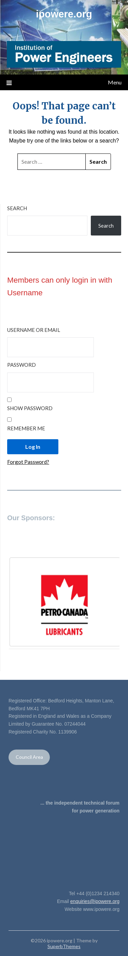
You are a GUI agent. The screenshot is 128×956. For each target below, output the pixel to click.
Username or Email (33, 330)
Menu (115, 82)
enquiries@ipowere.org (94, 901)
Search (17, 208)
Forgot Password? (28, 462)
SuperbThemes (64, 946)
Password (21, 365)
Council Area (29, 757)
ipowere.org (64, 14)
